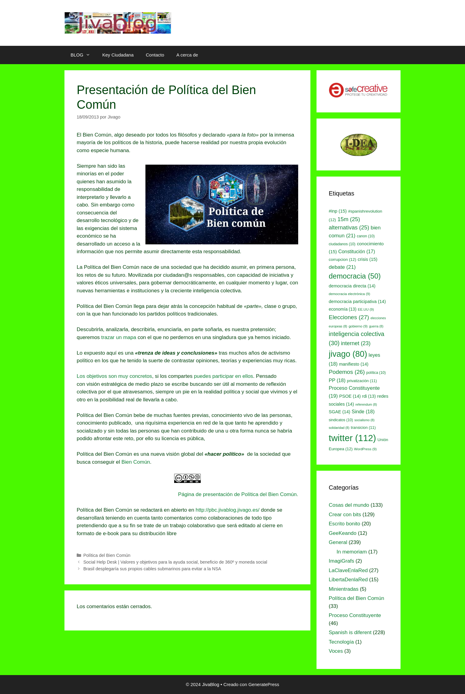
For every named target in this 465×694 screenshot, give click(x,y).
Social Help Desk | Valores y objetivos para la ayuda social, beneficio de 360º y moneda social (175, 562)
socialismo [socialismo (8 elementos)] (364, 420)
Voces (336, 651)
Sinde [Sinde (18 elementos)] (363, 411)
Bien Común (135, 462)
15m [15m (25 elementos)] (349, 219)
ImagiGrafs (341, 561)
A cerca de (187, 54)
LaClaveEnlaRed (348, 570)
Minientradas (343, 589)
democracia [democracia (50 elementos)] (355, 276)
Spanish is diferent (350, 632)
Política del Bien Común (106, 555)
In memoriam (352, 552)
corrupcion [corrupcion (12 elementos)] (342, 259)
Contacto (155, 54)
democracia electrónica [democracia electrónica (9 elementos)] (349, 294)
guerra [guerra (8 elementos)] (376, 326)
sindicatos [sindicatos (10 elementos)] (341, 420)
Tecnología (341, 642)
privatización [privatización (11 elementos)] (362, 380)
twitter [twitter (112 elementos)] (352, 438)
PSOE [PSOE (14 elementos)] (350, 396)
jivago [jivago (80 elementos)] (348, 354)
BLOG (83, 55)
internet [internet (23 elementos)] (356, 343)
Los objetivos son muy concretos (114, 376)
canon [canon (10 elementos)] (366, 236)
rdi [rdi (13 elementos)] (369, 396)
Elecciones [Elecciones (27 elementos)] (349, 317)
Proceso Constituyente (355, 615)
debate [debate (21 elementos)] (342, 267)
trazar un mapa (118, 337)
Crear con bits (345, 514)
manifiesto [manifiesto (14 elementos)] (353, 364)
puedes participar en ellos (223, 376)
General (338, 542)
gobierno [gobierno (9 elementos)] (358, 326)
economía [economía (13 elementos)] (343, 309)
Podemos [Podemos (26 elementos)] (347, 372)
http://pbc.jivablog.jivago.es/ (227, 510)
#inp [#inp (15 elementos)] (338, 211)
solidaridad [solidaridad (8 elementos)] (339, 427)
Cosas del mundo (349, 505)
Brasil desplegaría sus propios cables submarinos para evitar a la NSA (152, 568)
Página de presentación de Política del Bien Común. (238, 494)
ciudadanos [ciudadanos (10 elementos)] (342, 244)
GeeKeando (343, 533)
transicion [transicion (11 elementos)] (363, 427)
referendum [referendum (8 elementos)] (366, 404)
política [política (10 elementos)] (376, 373)
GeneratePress (263, 684)
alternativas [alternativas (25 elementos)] (349, 227)
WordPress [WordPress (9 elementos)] (365, 449)
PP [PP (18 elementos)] (337, 380)
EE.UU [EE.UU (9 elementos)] (366, 309)
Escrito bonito (344, 524)
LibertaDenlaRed (348, 580)
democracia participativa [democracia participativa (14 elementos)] (357, 301)
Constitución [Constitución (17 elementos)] (356, 251)
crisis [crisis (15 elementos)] (368, 259)
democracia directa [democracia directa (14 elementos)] (352, 285)
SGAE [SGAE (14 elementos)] (339, 411)
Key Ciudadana (118, 54)
